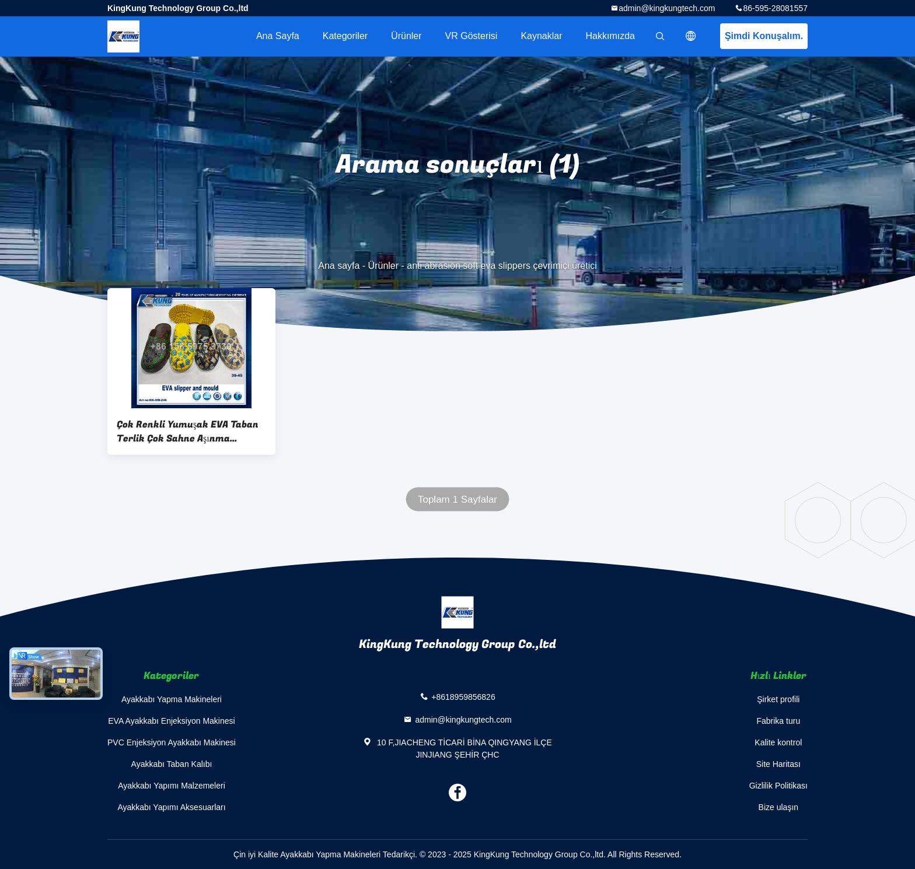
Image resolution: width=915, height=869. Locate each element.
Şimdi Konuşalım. (764, 36)
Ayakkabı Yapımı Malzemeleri (171, 785)
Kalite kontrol (778, 742)
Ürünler (406, 36)
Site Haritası (778, 764)
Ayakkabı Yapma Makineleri (171, 699)
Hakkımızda (610, 36)
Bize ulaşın (778, 807)
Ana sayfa (277, 36)
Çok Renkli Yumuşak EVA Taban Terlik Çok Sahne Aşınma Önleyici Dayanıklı (188, 432)
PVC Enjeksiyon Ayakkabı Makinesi (171, 742)
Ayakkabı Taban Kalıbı (171, 764)
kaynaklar (541, 36)
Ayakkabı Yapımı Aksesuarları (171, 807)
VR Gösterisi (471, 36)
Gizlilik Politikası (778, 785)
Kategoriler (345, 36)
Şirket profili (778, 699)
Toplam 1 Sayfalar (457, 499)
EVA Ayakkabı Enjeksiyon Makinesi (171, 721)
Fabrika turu (778, 721)
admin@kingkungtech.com (667, 8)
